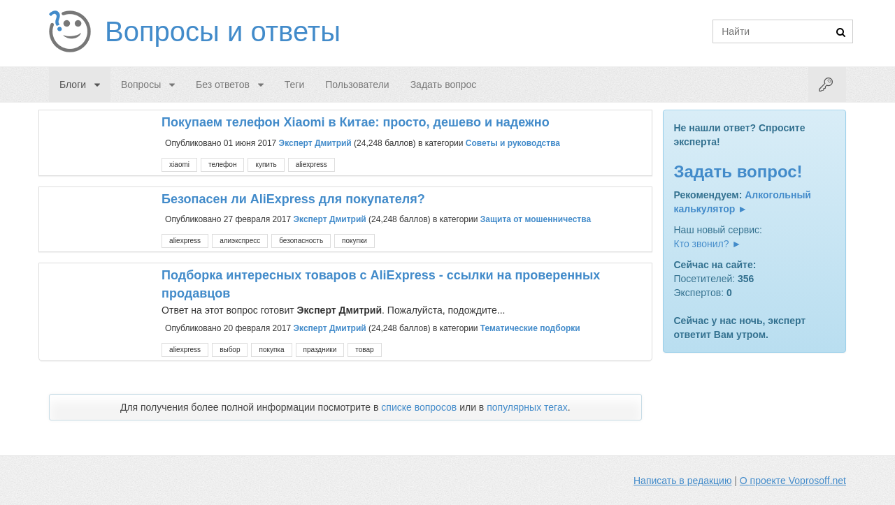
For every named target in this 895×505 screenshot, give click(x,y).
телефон (222, 164)
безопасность (301, 240)
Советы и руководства (513, 142)
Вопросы (141, 84)
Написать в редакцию (682, 480)
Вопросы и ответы (223, 31)
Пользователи (357, 84)
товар (364, 349)
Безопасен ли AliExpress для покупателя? (293, 199)
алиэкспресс (240, 240)
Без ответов (223, 84)
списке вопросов (419, 407)
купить (265, 164)
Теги (294, 84)
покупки (354, 240)
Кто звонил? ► (708, 243)
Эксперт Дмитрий (315, 142)
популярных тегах (527, 407)
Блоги (72, 84)
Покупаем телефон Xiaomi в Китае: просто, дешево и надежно (356, 122)
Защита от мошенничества (535, 219)
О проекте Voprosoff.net (793, 480)
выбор (230, 349)
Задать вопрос (443, 84)
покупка (271, 349)
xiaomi (179, 164)
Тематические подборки (530, 328)
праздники (320, 349)
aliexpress (311, 164)
